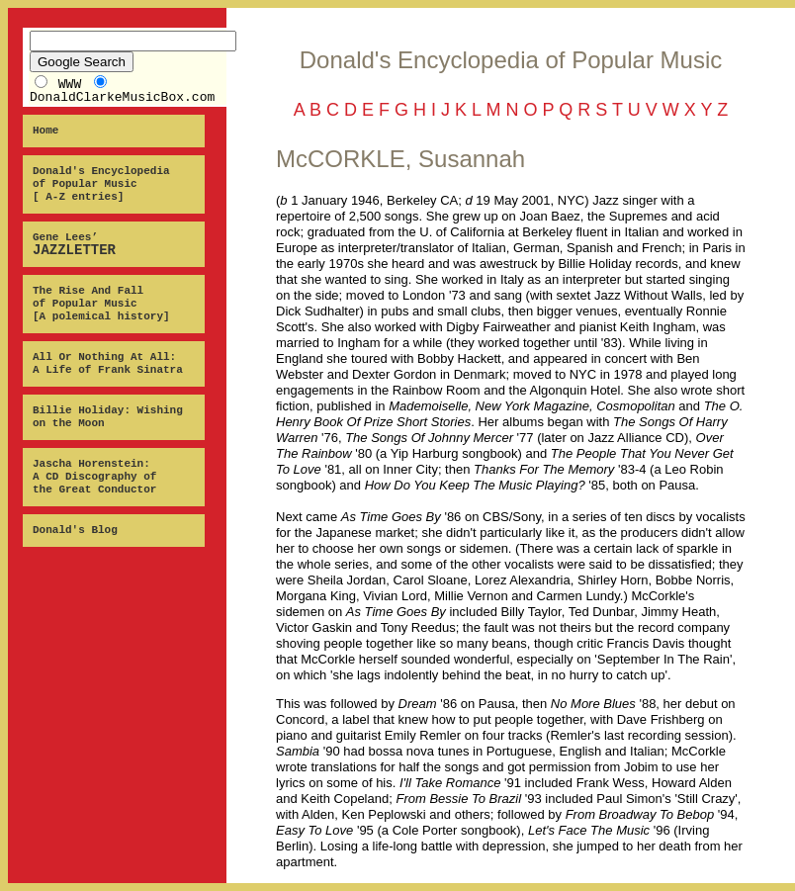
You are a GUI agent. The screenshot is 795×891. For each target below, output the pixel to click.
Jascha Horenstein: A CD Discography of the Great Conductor (94, 476)
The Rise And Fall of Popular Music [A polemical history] (101, 303)
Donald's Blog (75, 530)
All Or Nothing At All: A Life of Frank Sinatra (108, 363)
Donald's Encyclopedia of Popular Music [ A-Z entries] (101, 184)
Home (45, 130)
